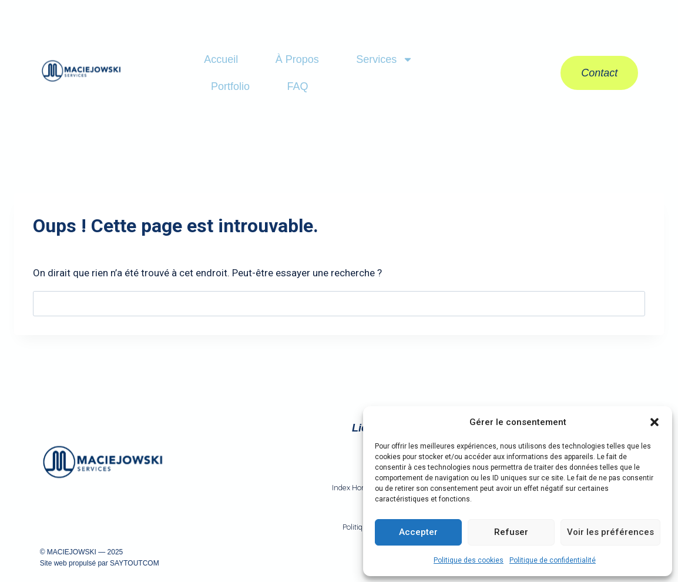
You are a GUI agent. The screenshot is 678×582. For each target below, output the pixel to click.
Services (384, 59)
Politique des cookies (469, 560)
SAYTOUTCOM (134, 563)
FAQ (297, 86)
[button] (654, 422)
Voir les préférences (610, 532)
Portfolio (230, 86)
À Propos (297, 59)
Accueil (221, 59)
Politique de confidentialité (552, 560)
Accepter (418, 532)
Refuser (511, 532)
